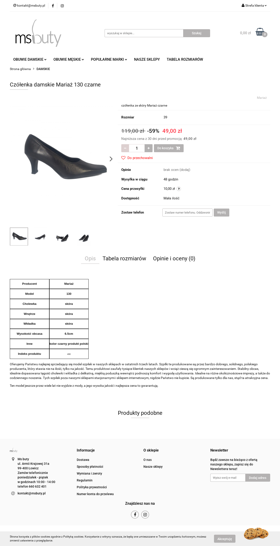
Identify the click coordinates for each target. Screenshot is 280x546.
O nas (147, 460)
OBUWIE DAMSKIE (30, 59)
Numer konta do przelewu (95, 494)
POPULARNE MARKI (109, 59)
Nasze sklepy (153, 466)
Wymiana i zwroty (89, 473)
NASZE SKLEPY (147, 59)
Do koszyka (168, 148)
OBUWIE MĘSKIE (68, 59)
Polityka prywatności (92, 487)
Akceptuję (224, 539)
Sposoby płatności (90, 466)
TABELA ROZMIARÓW (185, 59)
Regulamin (84, 480)
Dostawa (83, 460)
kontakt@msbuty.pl (32, 493)
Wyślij (221, 212)
